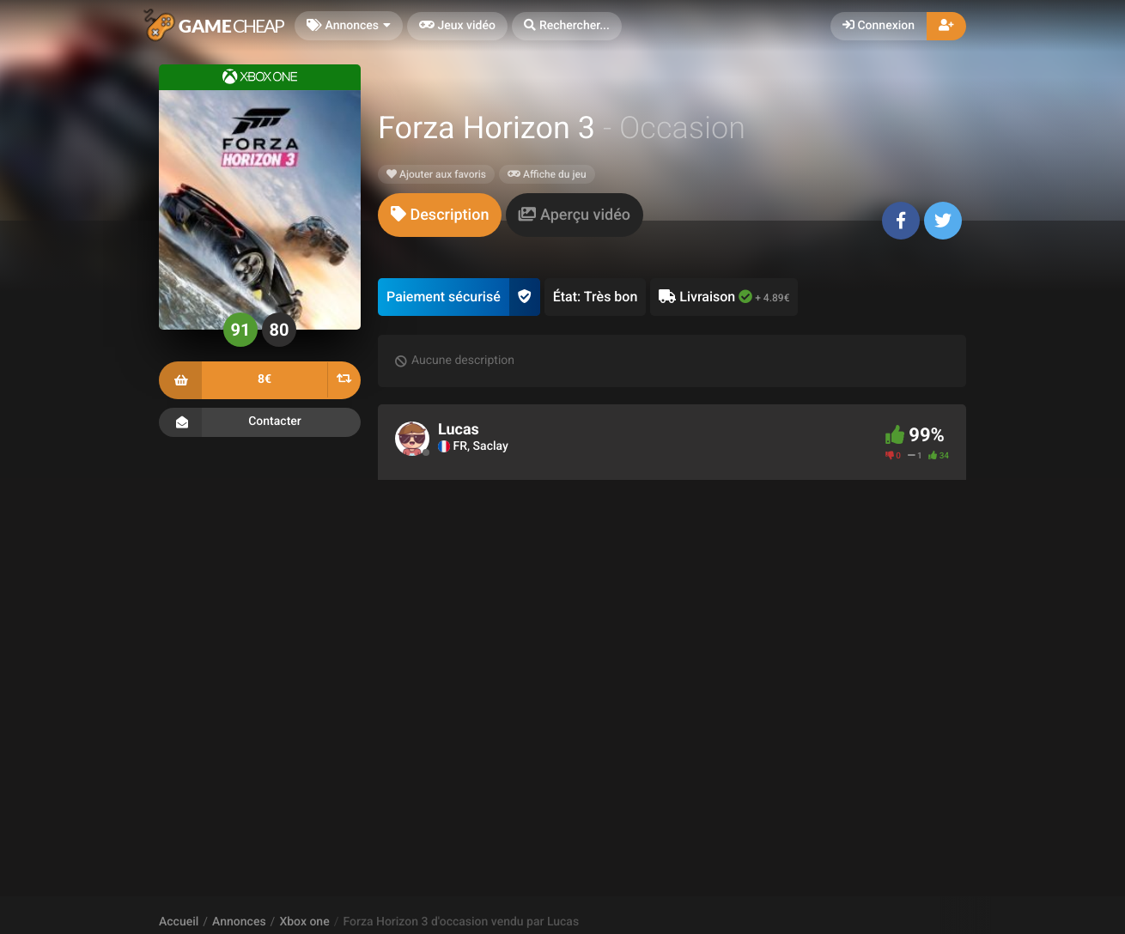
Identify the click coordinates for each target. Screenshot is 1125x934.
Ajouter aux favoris (436, 174)
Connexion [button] (878, 26)
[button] (567, 26)
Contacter (260, 422)
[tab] (440, 215)
